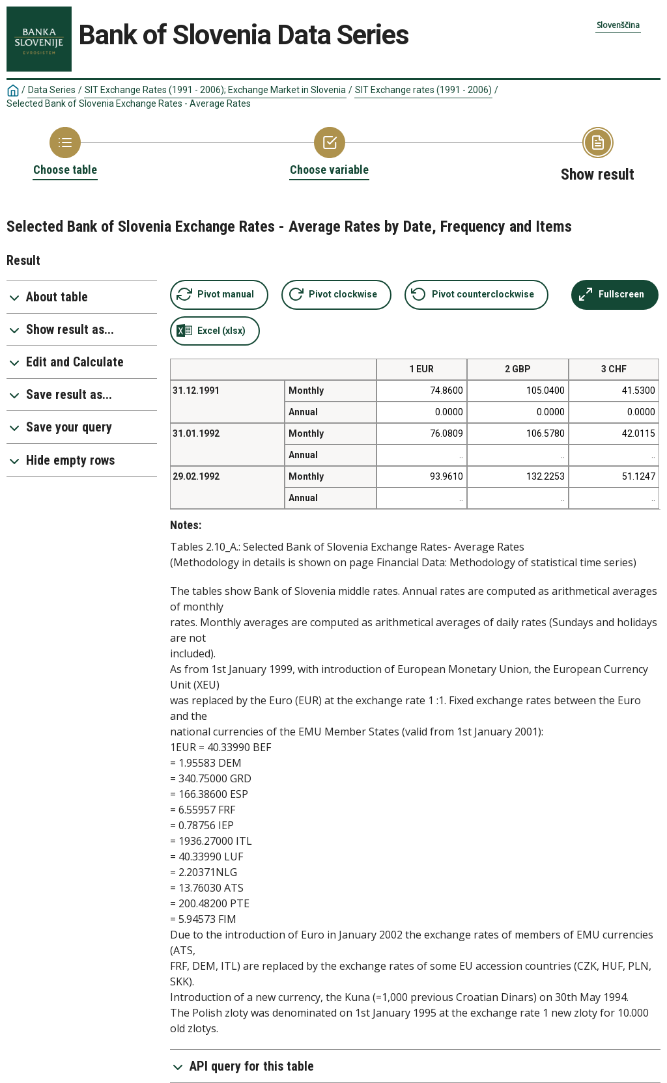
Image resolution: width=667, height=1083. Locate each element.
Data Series (52, 90)
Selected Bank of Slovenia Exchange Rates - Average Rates (129, 103)
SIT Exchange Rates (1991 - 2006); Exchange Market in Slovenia (215, 90)
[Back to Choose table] (65, 152)
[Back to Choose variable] (329, 152)
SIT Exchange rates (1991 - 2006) (423, 90)
